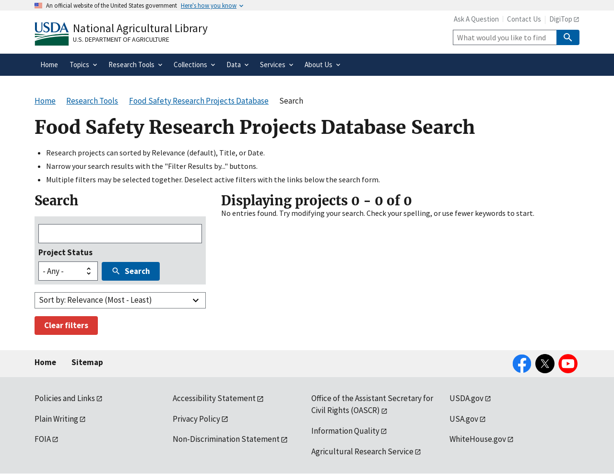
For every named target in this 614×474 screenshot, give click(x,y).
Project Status (65, 252)
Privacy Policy (196, 419)
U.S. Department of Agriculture (121, 39)
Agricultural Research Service (362, 451)
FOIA (43, 439)
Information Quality (345, 431)
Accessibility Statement (214, 398)
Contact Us (524, 19)
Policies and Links (65, 398)
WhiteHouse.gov (477, 439)
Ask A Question (476, 19)
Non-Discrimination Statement (226, 439)
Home (45, 362)
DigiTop (560, 19)
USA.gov (463, 419)
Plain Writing (56, 419)
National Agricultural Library (140, 28)
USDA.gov (466, 398)
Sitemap (87, 362)
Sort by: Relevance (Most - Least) (95, 300)
